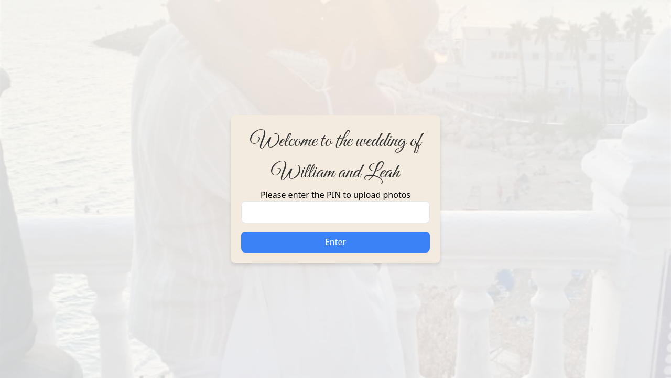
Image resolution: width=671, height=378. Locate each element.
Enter (335, 242)
